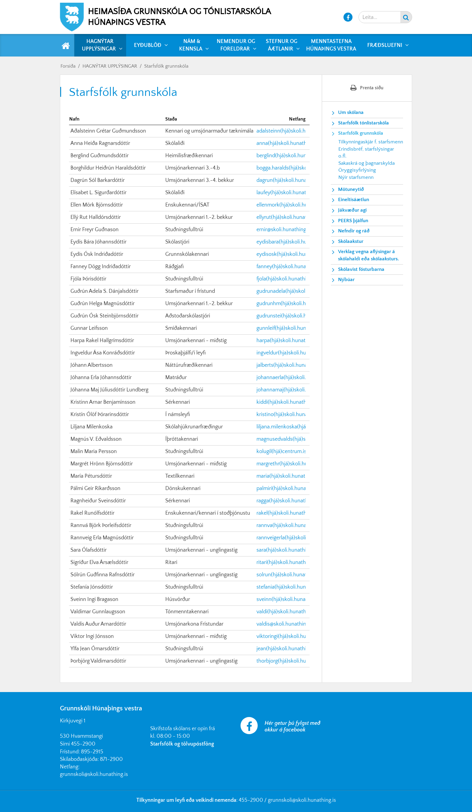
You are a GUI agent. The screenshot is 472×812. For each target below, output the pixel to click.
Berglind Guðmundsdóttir (99, 156)
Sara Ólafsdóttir (88, 550)
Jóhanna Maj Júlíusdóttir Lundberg (109, 390)
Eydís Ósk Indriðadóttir (96, 254)
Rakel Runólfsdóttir (92, 513)
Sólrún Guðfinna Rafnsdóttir (102, 575)
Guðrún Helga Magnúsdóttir (102, 304)
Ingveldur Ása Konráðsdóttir (102, 353)
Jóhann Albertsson (91, 365)
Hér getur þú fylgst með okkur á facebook (292, 726)
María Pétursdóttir (91, 476)
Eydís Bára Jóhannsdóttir (98, 242)
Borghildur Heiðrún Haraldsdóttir (108, 168)
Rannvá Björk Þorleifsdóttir (100, 525)
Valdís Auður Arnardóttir (98, 624)
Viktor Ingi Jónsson (92, 636)
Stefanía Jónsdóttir (91, 587)
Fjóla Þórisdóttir (88, 279)
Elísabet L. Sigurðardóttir (98, 193)
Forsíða (68, 66)
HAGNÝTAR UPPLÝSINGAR (109, 66)
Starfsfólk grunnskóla (166, 66)
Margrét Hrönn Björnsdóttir (101, 464)
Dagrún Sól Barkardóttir (97, 180)
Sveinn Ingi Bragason (94, 599)
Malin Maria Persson (93, 452)
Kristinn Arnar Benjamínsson (102, 402)
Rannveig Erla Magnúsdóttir (102, 538)
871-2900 (111, 759)
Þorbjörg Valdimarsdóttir (98, 661)
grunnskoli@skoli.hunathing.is (94, 774)
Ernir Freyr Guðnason (94, 230)
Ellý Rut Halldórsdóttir (95, 217)
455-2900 (83, 744)
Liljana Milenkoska (91, 427)
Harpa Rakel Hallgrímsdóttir (102, 341)
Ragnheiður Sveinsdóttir (98, 501)
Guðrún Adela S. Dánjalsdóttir (104, 291)
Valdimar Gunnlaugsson (97, 612)
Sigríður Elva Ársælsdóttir (99, 562)
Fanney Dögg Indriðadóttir (100, 267)
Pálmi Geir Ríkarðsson (95, 489)
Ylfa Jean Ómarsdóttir (95, 649)
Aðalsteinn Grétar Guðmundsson (108, 131)
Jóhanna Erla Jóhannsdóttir (101, 378)
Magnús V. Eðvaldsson (96, 439)
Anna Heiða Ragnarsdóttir (100, 143)
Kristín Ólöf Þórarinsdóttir (99, 415)
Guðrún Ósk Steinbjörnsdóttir (104, 316)
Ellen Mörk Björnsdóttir (96, 205)
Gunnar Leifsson (89, 328)
